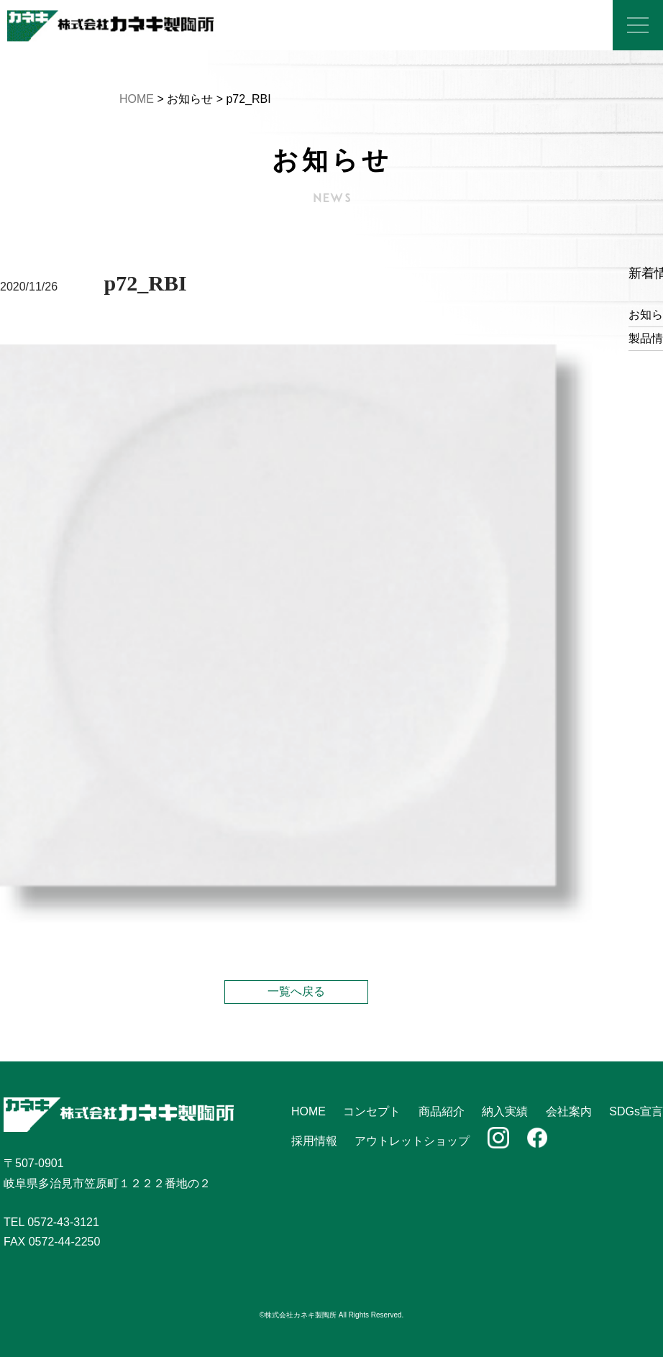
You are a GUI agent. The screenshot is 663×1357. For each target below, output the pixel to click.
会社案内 (569, 1111)
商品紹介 (442, 1111)
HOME (136, 99)
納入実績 (505, 1111)
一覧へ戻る (296, 991)
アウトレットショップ (412, 1141)
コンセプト (372, 1111)
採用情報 (314, 1141)
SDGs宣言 (636, 1111)
